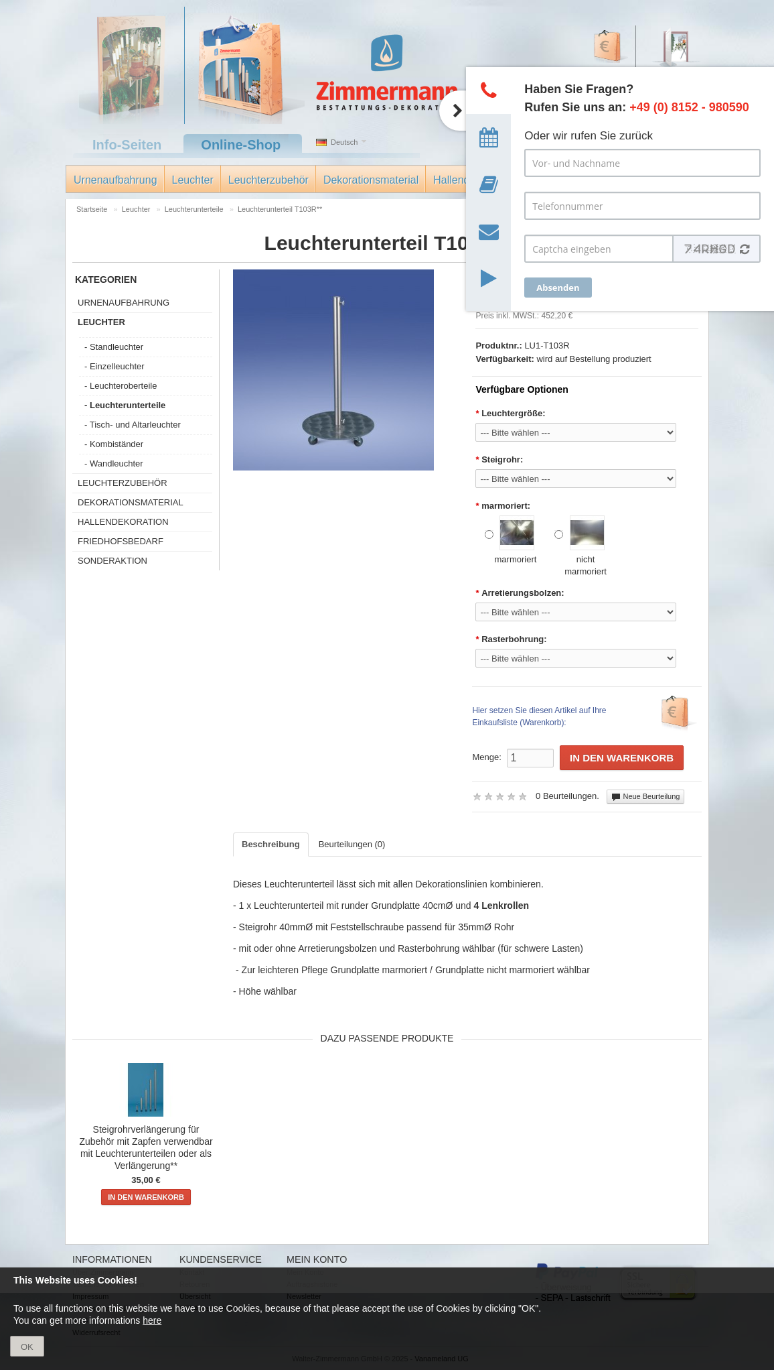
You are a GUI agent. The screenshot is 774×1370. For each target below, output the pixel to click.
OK (27, 1347)
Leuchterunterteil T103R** (280, 209)
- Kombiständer (113, 444)
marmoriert (511, 539)
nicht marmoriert (580, 545)
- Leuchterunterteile (124, 405)
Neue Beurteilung (645, 797)
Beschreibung (271, 844)
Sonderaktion (112, 561)
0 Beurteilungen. (567, 796)
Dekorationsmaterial (370, 180)
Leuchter (193, 180)
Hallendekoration (123, 522)
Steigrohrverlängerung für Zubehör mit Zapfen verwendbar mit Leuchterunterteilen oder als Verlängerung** (145, 1147)
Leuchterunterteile (194, 209)
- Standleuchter (113, 347)
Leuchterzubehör (268, 180)
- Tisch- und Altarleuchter (132, 425)
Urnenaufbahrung (115, 180)
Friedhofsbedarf (120, 541)
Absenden (557, 288)
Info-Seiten (126, 144)
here (152, 1320)
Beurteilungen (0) (352, 844)
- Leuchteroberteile (120, 386)
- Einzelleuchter (114, 366)
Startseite (91, 209)
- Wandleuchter (113, 463)
